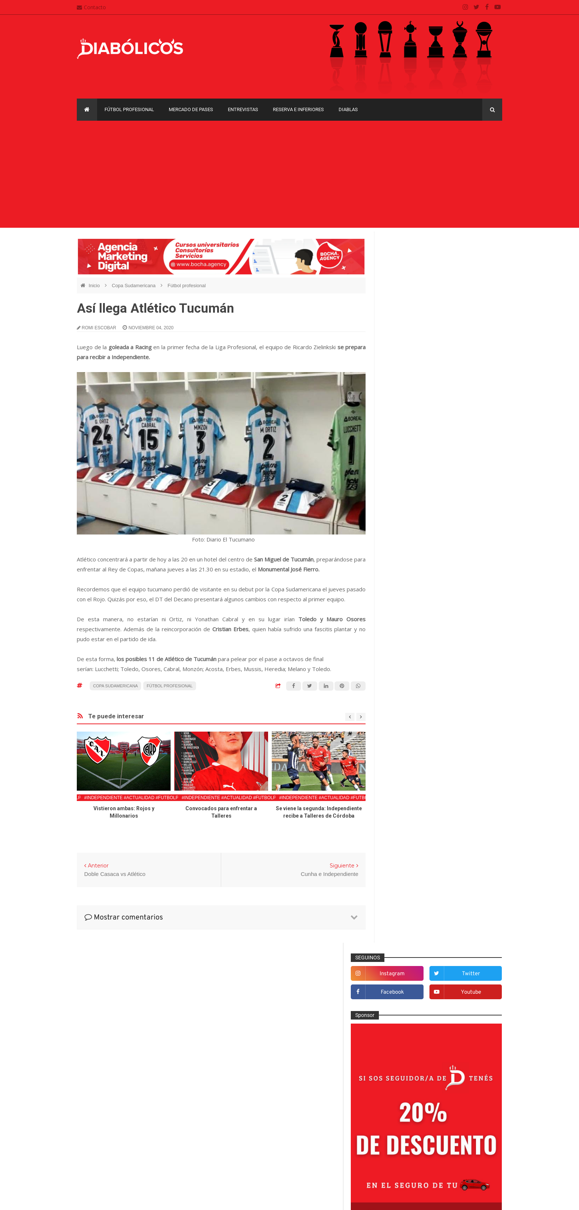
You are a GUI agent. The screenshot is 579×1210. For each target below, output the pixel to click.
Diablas (348, 109)
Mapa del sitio (244, 1134)
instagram (416, 263)
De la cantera (405, 743)
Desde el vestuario (411, 755)
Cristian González (126, 1199)
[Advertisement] (289, 176)
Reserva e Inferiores (298, 109)
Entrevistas (243, 109)
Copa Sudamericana (134, 285)
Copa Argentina (403, 984)
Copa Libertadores (449, 984)
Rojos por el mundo (412, 936)
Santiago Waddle (171, 1199)
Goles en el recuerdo (414, 840)
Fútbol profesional (129, 109)
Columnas (401, 731)
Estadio (398, 803)
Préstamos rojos (408, 900)
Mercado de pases (191, 109)
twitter (478, 263)
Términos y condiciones (255, 1162)
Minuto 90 (401, 888)
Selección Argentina (412, 949)
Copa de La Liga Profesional (417, 1010)
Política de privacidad (252, 1148)
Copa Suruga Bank (460, 997)
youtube (478, 282)
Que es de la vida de (413, 912)
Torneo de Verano (464, 1022)
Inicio (95, 285)
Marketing (401, 864)
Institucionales (406, 852)
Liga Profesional (475, 1010)
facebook (416, 282)
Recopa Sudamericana (411, 1022)
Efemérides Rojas (410, 779)
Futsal (397, 815)
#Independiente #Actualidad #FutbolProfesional (145, 797)
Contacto (91, 7)
